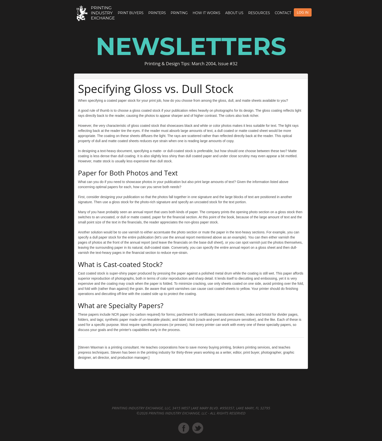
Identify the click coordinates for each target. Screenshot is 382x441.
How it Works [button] (206, 13)
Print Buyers (130, 13)
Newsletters (191, 46)
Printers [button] (157, 13)
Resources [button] (259, 13)
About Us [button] (234, 13)
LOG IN (302, 12)
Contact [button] (283, 13)
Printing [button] (179, 13)
